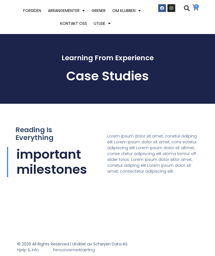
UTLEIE (102, 23)
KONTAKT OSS (73, 23)
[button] (187, 8)
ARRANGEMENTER (66, 10)
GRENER (99, 10)
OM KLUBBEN (126, 10)
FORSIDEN (32, 10)
